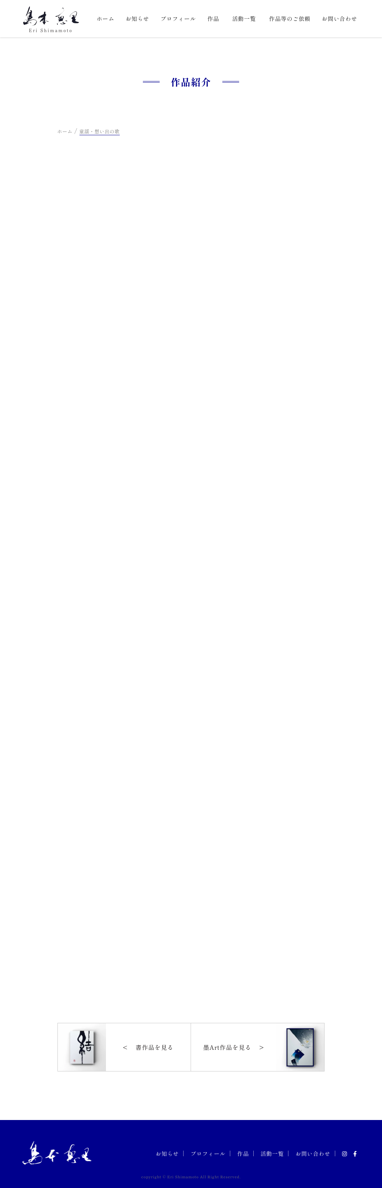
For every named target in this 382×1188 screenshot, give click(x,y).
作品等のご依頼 (289, 18)
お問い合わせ (339, 18)
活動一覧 (244, 18)
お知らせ (138, 18)
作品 (213, 18)
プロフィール (178, 18)
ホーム (106, 18)
